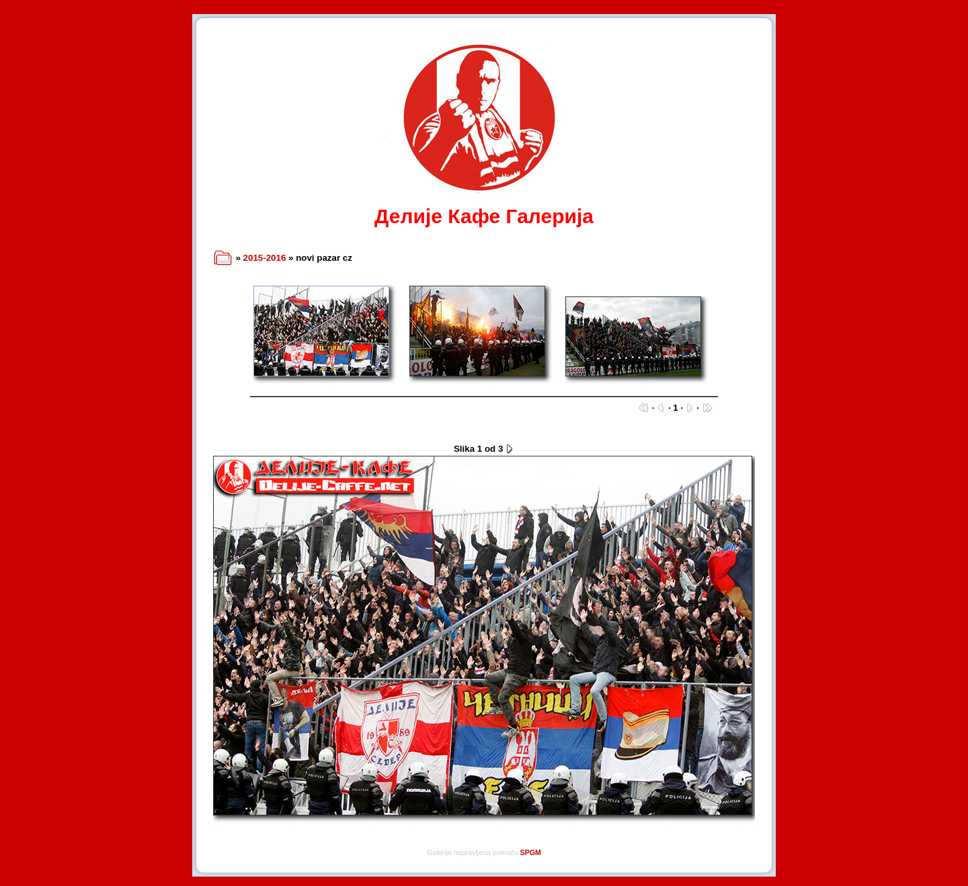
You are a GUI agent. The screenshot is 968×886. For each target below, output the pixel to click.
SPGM (530, 852)
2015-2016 (264, 258)
